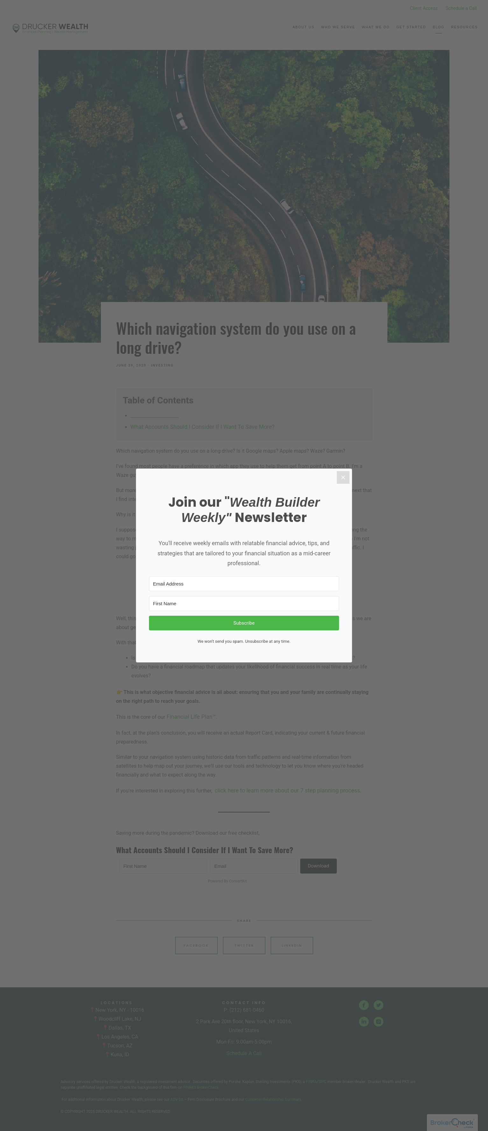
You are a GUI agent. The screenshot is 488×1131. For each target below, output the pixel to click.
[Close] (346, 477)
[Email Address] (244, 583)
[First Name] (244, 603)
